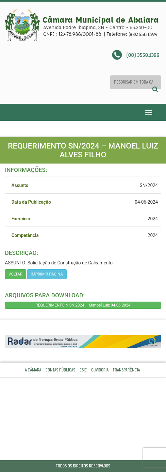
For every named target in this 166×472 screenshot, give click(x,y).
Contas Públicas (60, 370)
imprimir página (47, 274)
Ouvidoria (99, 370)
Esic (83, 370)
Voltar (15, 274)
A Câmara (33, 370)
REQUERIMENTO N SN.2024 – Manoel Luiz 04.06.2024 (83, 305)
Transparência (126, 370)
